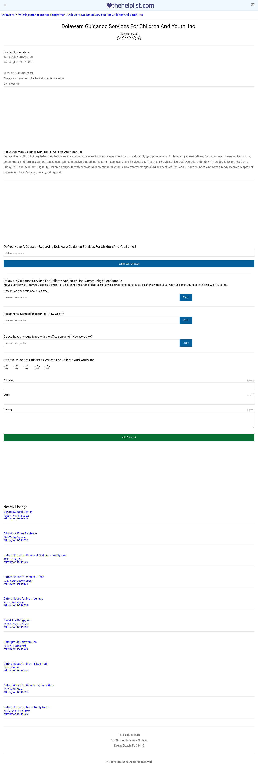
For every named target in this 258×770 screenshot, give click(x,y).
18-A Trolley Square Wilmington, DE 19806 (129, 536)
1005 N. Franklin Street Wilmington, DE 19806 (129, 515)
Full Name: (129, 380)
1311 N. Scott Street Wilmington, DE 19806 (129, 645)
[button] (129, 263)
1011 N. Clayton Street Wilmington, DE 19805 (129, 623)
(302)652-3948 (18, 73)
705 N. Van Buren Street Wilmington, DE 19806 (129, 710)
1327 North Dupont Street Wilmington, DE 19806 (129, 580)
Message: (129, 409)
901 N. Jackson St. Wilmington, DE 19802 (129, 601)
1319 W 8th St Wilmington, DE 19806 (129, 666)
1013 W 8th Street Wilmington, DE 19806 (129, 688)
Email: (129, 395)
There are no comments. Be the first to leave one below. (34, 78)
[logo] (129, 6)
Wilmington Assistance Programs (41, 15)
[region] (129, 120)
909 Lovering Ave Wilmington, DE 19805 (129, 558)
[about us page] (252, 5)
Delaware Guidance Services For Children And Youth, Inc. (106, 15)
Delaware (8, 15)
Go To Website (11, 83)
